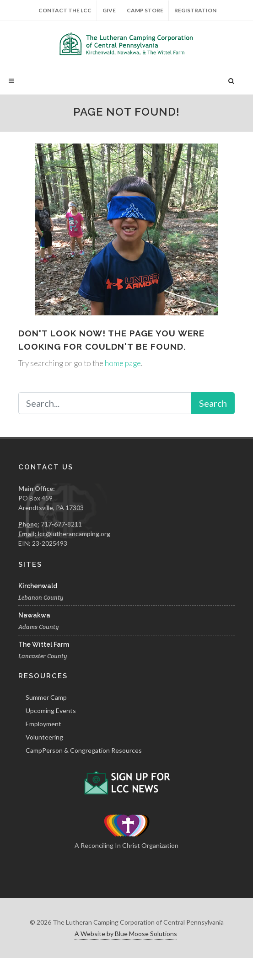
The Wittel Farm (43, 644)
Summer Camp (46, 697)
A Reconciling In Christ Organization (126, 845)
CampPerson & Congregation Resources (84, 750)
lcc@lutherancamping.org (74, 534)
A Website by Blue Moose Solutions (126, 933)
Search (213, 403)
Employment (43, 724)
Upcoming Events (51, 710)
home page (123, 363)
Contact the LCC (65, 10)
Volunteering (44, 737)
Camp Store (145, 10)
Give (109, 10)
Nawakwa (34, 615)
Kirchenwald (37, 586)
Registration (195, 10)
